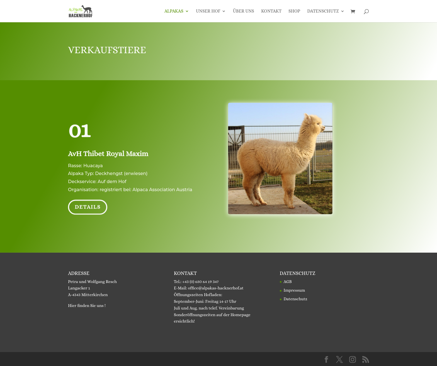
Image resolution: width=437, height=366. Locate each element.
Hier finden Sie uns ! (87, 305)
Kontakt (271, 11)
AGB (288, 281)
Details (88, 206)
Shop (294, 11)
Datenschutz (323, 11)
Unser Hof (208, 11)
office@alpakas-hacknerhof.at (215, 288)
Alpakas (173, 11)
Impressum (294, 290)
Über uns (243, 11)
